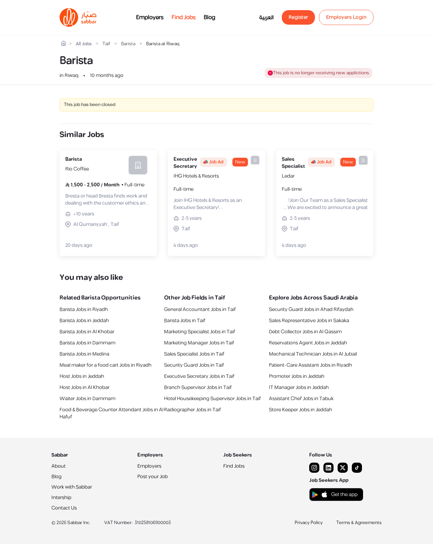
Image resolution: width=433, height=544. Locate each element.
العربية (266, 17)
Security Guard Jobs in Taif (194, 365)
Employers (149, 17)
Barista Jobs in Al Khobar (87, 332)
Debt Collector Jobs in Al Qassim (305, 332)
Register (298, 17)
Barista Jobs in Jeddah (84, 321)
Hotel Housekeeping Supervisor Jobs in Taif (212, 399)
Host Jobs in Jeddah (82, 376)
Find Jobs (184, 17)
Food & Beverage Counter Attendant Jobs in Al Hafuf (111, 413)
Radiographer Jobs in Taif (192, 410)
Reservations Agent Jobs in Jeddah (308, 343)
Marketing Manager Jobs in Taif (199, 343)
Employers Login (346, 17)
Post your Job (152, 476)
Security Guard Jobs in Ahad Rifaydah (311, 309)
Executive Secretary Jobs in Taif (199, 376)
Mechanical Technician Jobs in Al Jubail (313, 354)
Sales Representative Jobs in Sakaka (309, 321)
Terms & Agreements (359, 522)
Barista (128, 44)
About (58, 466)
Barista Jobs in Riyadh (84, 309)
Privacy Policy (309, 522)
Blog (209, 17)
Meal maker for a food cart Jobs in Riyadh (106, 365)
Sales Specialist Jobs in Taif (194, 354)
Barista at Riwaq (162, 44)
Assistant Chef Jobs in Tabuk (301, 399)
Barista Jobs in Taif (184, 321)
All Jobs (84, 44)
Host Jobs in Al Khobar (85, 387)
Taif (106, 44)
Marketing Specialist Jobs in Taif (199, 332)
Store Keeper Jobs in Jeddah (300, 410)
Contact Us (64, 508)
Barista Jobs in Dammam (87, 343)
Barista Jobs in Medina (84, 354)
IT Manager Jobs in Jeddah (299, 387)
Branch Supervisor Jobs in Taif (198, 387)
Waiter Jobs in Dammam (87, 399)
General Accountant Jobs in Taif (200, 309)
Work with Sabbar (71, 487)
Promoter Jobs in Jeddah (296, 376)
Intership (61, 497)
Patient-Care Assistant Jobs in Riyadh (310, 365)
